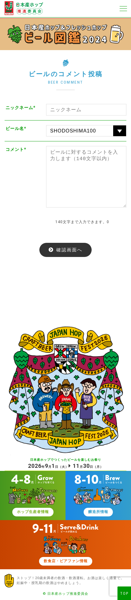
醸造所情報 (98, 512)
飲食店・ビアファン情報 (66, 561)
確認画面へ (69, 249)
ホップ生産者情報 (33, 512)
